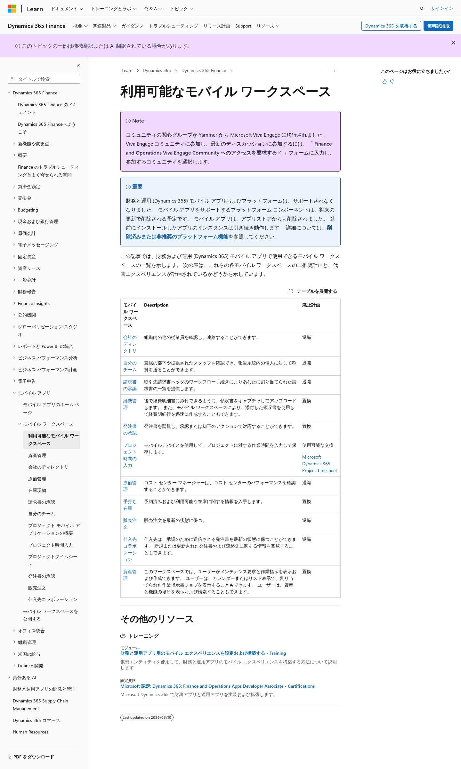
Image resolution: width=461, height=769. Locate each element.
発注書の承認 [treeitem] (41, 569)
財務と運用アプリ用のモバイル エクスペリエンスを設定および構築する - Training (203, 653)
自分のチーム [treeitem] (41, 507)
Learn (127, 70)
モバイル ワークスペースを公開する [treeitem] (50, 609)
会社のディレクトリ (130, 344)
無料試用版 (438, 26)
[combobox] (44, 79)
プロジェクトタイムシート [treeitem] (52, 554)
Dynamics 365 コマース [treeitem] (36, 714)
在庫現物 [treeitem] (37, 484)
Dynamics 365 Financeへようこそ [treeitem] (47, 122)
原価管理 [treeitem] (37, 472)
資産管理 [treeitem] (37, 449)
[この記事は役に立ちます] (384, 81)
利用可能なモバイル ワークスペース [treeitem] (53, 433)
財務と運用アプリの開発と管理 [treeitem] (44, 682)
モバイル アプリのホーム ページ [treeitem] (51, 402)
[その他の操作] (335, 71)
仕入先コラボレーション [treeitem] (52, 593)
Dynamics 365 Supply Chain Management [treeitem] (40, 698)
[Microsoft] (12, 8)
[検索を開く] (422, 8)
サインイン (442, 8)
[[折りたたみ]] (78, 65)
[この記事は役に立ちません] (392, 81)
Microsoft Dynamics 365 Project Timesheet (319, 463)
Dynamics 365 (157, 70)
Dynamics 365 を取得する (391, 26)
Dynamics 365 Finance (204, 70)
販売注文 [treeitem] (37, 581)
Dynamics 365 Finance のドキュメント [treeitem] (47, 102)
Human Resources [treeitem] (30, 725)
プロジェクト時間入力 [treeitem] (50, 538)
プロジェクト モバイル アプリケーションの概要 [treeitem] (54, 523)
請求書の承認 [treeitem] (41, 496)
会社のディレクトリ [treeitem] (48, 460)
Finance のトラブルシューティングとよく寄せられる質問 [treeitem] (48, 164)
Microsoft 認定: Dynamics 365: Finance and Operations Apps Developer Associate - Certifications (217, 686)
